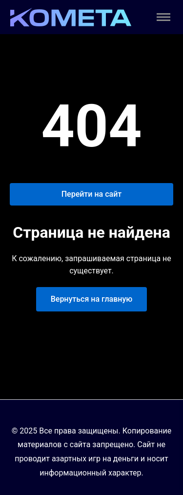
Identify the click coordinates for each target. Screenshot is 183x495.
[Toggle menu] (163, 17)
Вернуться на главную (92, 299)
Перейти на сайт (91, 194)
